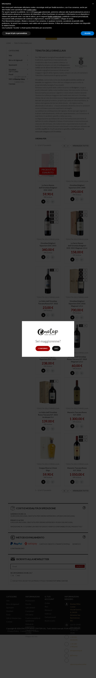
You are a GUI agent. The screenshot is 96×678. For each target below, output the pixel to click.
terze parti (37, 12)
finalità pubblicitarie (55, 16)
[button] (93, 4)
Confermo (43, 348)
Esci (56, 348)
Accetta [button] (87, 33)
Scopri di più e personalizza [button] (16, 33)
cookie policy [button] (31, 10)
